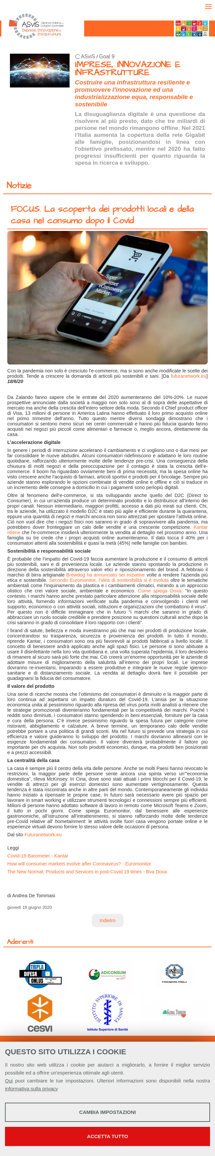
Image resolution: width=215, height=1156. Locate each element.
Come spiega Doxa (159, 590)
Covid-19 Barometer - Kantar (37, 855)
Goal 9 (107, 56)
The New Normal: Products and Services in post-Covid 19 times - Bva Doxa (87, 871)
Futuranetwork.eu (43, 834)
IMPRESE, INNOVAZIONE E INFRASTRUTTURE (127, 69)
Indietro (108, 920)
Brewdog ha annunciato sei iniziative (105, 575)
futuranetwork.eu (188, 376)
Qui (9, 1080)
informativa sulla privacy (31, 1088)
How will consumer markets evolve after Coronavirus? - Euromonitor (79, 863)
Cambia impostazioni (107, 1112)
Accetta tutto (107, 1136)
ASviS (88, 56)
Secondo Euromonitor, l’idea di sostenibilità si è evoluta (109, 580)
